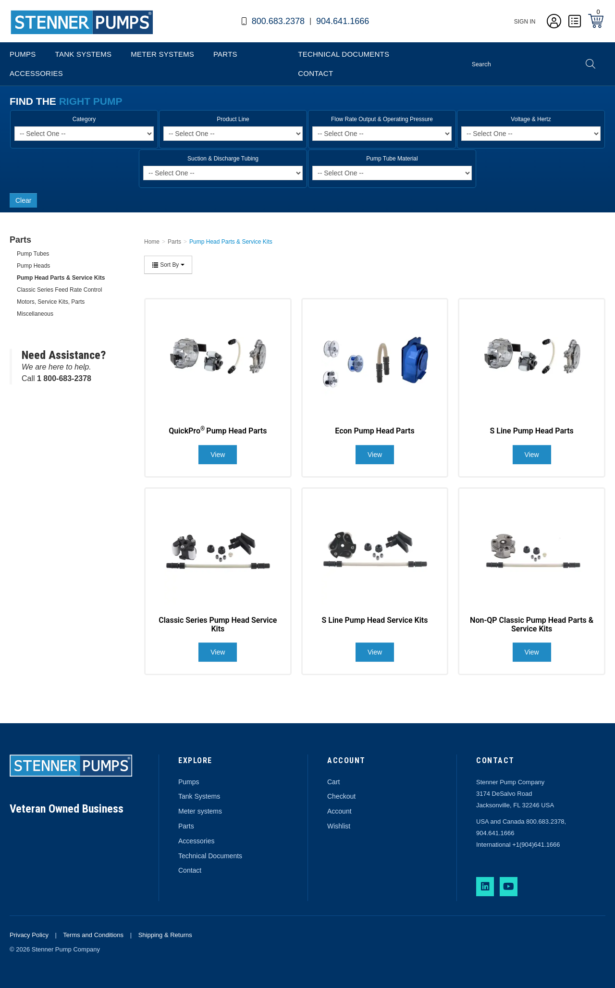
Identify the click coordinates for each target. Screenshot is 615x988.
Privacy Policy (29, 935)
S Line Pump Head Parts (532, 430)
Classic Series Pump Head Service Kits (218, 624)
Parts (225, 54)
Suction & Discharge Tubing (222, 158)
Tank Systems (83, 54)
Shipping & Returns (165, 935)
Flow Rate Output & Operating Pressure (382, 119)
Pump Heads (33, 265)
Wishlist (338, 826)
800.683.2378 (278, 21)
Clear (23, 200)
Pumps (23, 54)
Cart (333, 782)
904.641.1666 (342, 21)
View (217, 454)
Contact (315, 73)
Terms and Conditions (93, 935)
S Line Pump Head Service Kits (375, 620)
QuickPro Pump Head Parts (218, 430)
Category (84, 119)
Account (339, 811)
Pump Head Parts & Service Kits (61, 277)
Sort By (168, 264)
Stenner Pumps (36, 35)
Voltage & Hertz (531, 119)
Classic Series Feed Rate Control (59, 289)
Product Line (233, 119)
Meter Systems (162, 54)
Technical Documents (343, 54)
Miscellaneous (35, 313)
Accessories (36, 73)
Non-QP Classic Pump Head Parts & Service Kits (531, 624)
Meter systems (200, 811)
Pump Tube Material (392, 158)
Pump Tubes (33, 253)
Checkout (341, 796)
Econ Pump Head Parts (374, 430)
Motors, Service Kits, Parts (51, 301)
